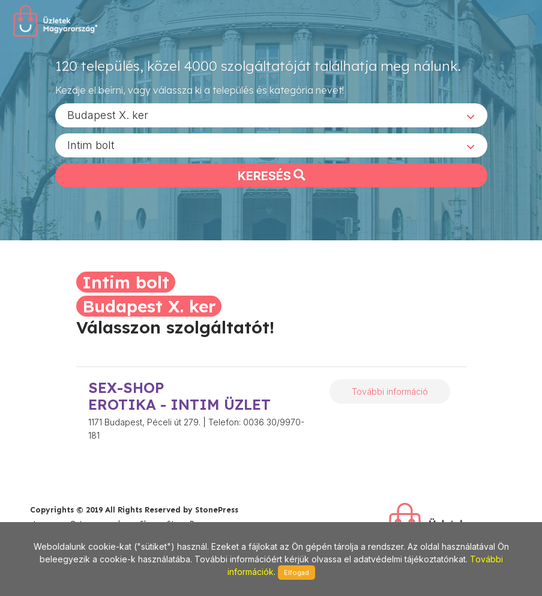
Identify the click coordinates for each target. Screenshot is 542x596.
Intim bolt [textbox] (91, 144)
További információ (390, 391)
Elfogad (296, 572)
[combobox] (271, 115)
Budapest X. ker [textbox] (107, 114)
